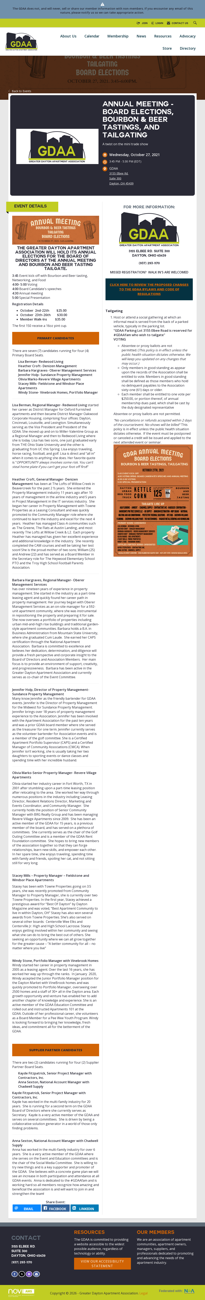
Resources (163, 36)
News (141, 36)
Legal (143, 1293)
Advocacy (188, 36)
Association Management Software (21, 1293)
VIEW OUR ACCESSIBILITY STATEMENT (102, 1263)
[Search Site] (195, 23)
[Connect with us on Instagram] (29, 1274)
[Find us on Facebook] (14, 1274)
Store (167, 48)
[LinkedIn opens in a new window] (84, 1208)
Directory (188, 48)
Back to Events (19, 91)
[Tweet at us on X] (22, 1274)
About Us (68, 36)
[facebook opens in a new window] (56, 1208)
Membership (118, 36)
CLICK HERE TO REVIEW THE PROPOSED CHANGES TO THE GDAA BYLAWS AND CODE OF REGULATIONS (149, 289)
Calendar (91, 36)
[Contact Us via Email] (36, 1274)
